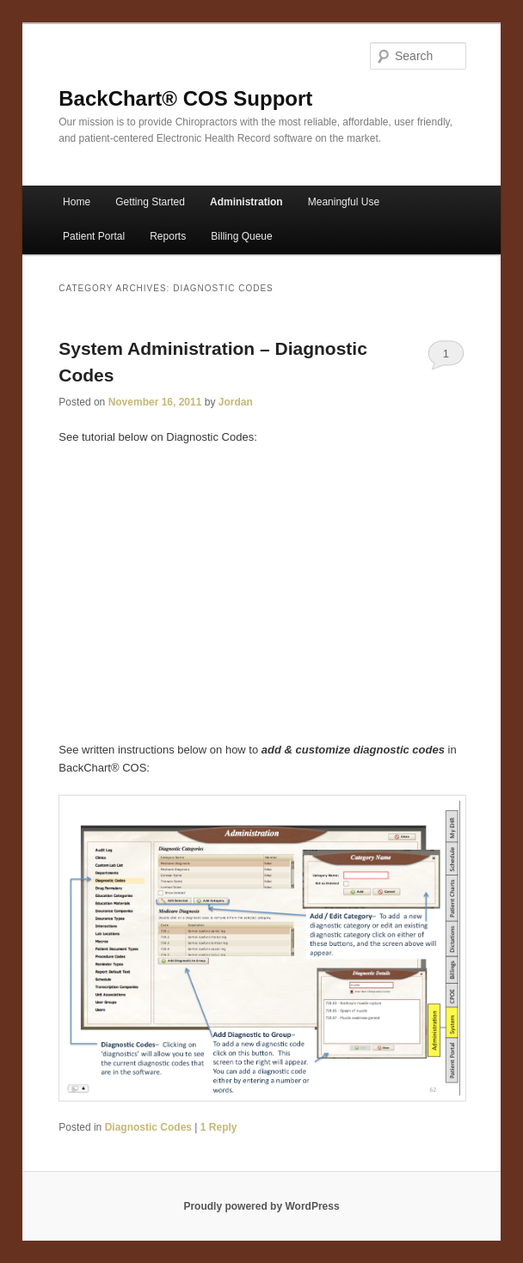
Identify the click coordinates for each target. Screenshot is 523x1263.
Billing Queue (241, 236)
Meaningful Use (343, 202)
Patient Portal (94, 236)
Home (76, 202)
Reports (168, 236)
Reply (218, 1127)
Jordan (235, 402)
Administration (246, 202)
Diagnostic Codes (148, 1127)
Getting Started (150, 202)
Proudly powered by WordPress (261, 1206)
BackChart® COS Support (185, 98)
